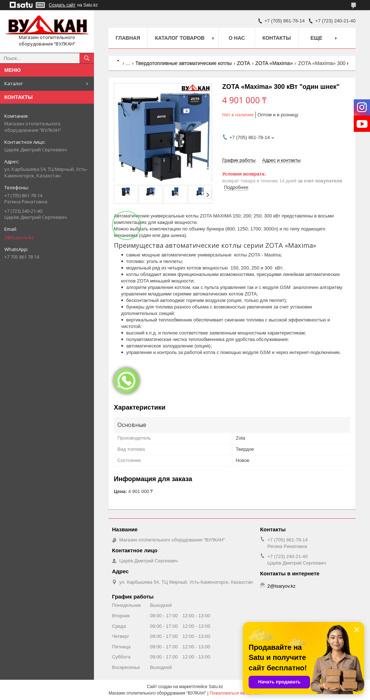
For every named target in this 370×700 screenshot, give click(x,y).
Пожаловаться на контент (235, 693)
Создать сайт (62, 5)
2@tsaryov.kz (19, 237)
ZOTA (243, 63)
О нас (237, 38)
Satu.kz (215, 686)
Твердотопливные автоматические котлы (183, 63)
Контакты (276, 38)
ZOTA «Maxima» (274, 63)
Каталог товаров (180, 38)
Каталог (13, 83)
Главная (128, 38)
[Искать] (86, 58)
